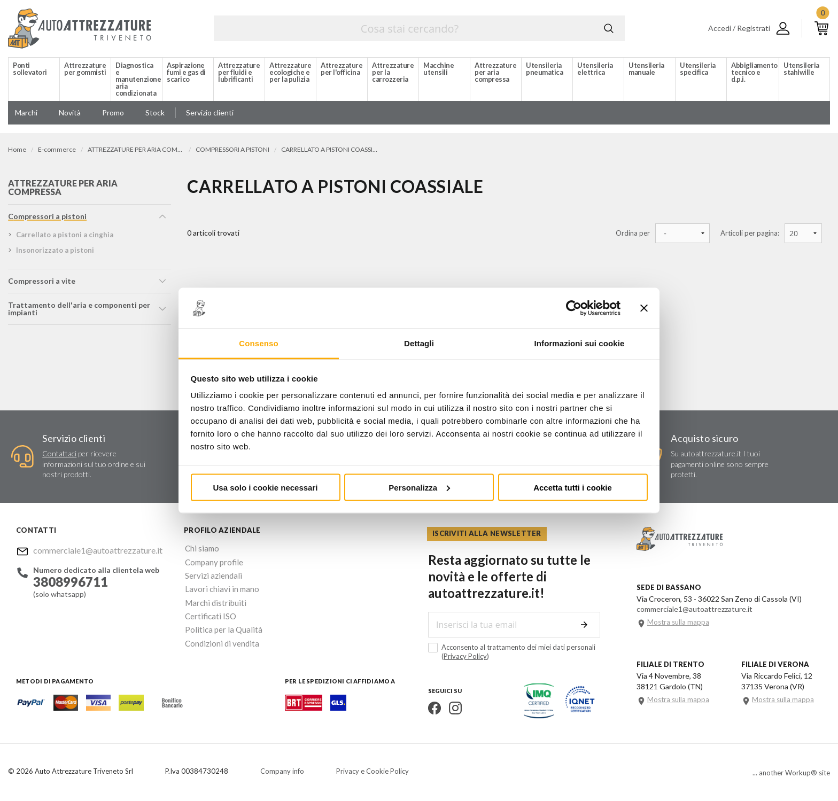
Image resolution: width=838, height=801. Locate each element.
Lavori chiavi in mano (217, 587)
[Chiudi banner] (644, 308)
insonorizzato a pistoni (55, 250)
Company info (282, 771)
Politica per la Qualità (219, 625)
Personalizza (419, 487)
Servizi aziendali (209, 574)
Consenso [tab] (258, 343)
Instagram (454, 708)
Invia (585, 625)
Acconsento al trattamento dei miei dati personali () (510, 652)
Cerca (608, 28)
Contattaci (59, 453)
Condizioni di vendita (218, 638)
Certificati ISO (208, 612)
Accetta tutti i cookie (572, 487)
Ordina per (633, 233)
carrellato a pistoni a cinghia (64, 235)
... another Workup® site (791, 773)
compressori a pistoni (47, 216)
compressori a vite (41, 281)
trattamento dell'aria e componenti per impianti (79, 309)
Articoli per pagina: (749, 233)
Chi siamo (200, 548)
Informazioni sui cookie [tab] (579, 343)
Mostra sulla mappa (678, 622)
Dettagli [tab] (419, 343)
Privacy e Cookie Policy (372, 771)
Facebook (433, 708)
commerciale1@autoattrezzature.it (96, 550)
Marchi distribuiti (212, 599)
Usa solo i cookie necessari (265, 487)
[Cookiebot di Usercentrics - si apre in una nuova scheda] (573, 308)
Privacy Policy (464, 656)
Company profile (211, 561)
